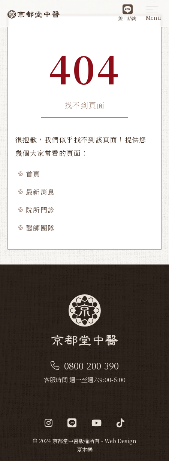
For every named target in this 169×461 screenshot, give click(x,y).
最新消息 (40, 192)
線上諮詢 (127, 12)
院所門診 (40, 209)
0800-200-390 (85, 366)
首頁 (33, 174)
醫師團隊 (40, 227)
